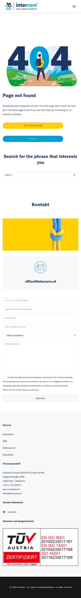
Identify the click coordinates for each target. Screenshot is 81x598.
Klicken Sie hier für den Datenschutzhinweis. (21, 390)
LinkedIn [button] (12, 512)
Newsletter (8, 455)
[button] (74, 6)
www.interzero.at (11, 489)
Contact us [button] (33, 139)
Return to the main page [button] (33, 126)
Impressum (8, 434)
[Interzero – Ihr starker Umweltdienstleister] (21, 6)
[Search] (40, 175)
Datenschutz (9, 448)
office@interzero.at (12, 493)
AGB (5, 441)
